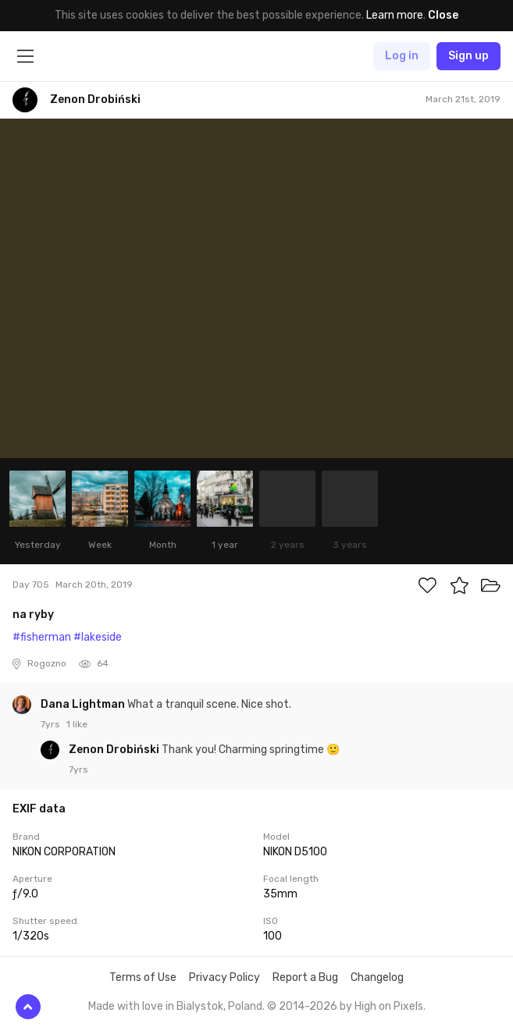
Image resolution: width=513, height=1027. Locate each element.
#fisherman (41, 637)
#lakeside (97, 637)
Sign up (468, 55)
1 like (76, 724)
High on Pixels (388, 1006)
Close (443, 15)
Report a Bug (305, 977)
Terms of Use (142, 977)
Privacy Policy (224, 977)
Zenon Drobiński (115, 749)
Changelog (377, 977)
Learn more (394, 15)
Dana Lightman (84, 704)
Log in (402, 55)
